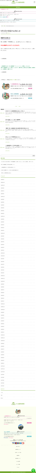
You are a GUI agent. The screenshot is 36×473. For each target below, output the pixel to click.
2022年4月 (2, 241)
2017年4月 (2, 385)
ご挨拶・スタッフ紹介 (18, 452)
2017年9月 (2, 374)
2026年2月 (2, 179)
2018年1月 (2, 363)
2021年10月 (3, 255)
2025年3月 (2, 193)
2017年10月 (3, 371)
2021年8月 (2, 261)
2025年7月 (2, 190)
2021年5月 (2, 267)
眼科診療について (18, 458)
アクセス (18, 467)
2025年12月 (3, 182)
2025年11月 (3, 185)
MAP (29, 422)
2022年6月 (2, 238)
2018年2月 (2, 360)
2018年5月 (2, 354)
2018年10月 (3, 340)
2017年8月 (2, 377)
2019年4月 (2, 323)
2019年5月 (2, 320)
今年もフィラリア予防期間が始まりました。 (13, 136)
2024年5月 (2, 207)
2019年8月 (2, 315)
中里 (1, 395)
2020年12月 (3, 275)
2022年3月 (2, 244)
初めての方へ (18, 446)
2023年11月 (3, 216)
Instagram (6, 424)
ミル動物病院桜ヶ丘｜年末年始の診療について (13, 145)
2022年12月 (3, 233)
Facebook (6, 437)
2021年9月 (2, 258)
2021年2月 (2, 272)
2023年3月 (2, 224)
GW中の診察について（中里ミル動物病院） (13, 119)
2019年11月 (3, 306)
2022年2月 (2, 247)
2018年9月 (2, 343)
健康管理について (18, 449)
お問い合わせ (18, 7)
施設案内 (18, 455)
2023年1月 (2, 230)
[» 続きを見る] (7, 116)
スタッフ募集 (18, 464)
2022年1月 (2, 250)
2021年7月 (2, 264)
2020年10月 (3, 281)
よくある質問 (18, 461)
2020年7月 (2, 289)
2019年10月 (3, 309)
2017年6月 (2, 380)
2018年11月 (3, 337)
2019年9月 (2, 312)
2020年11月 (3, 278)
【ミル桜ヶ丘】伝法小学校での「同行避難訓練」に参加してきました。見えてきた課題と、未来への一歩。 (17, 161)
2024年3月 (2, 213)
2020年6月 (2, 292)
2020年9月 (2, 284)
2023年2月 (2, 227)
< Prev (16, 106)
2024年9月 (2, 199)
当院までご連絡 (13, 79)
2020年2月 (2, 298)
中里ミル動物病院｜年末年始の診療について (8, 164)
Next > (20, 106)
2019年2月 (2, 329)
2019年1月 (2, 332)
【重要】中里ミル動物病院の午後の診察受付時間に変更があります (17, 128)
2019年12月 (3, 303)
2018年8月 (2, 346)
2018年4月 (2, 357)
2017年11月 (3, 368)
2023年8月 (2, 219)
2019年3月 (2, 326)
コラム (2, 392)
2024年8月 (2, 202)
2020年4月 (2, 295)
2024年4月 (2, 210)
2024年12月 (3, 196)
